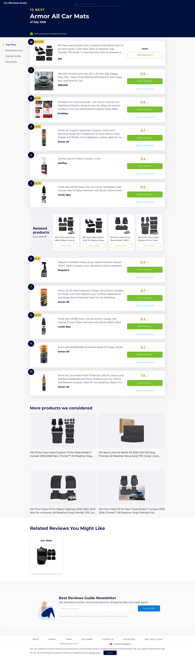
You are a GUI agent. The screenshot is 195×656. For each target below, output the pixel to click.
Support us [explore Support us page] (108, 639)
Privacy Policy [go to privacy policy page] (95, 653)
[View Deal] (66, 232)
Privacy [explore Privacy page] (52, 639)
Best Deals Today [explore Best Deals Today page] (154, 639)
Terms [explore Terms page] (69, 639)
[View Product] (97, 53)
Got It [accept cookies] (110, 653)
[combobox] (97, 4)
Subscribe (149, 608)
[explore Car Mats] (46, 554)
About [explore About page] (35, 639)
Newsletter (11, 61)
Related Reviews (14, 50)
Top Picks (11, 44)
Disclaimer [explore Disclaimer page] (86, 639)
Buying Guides (13, 56)
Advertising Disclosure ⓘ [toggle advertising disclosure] (69, 644)
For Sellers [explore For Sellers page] (129, 639)
